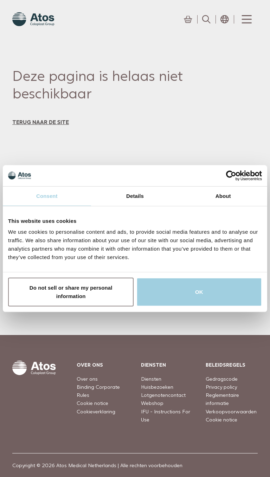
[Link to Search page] (206, 19)
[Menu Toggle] (246, 19)
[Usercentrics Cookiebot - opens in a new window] (231, 175)
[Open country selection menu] (224, 19)
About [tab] (223, 196)
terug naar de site (40, 121)
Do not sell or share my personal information (71, 292)
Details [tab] (135, 196)
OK (199, 292)
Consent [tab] (47, 196)
